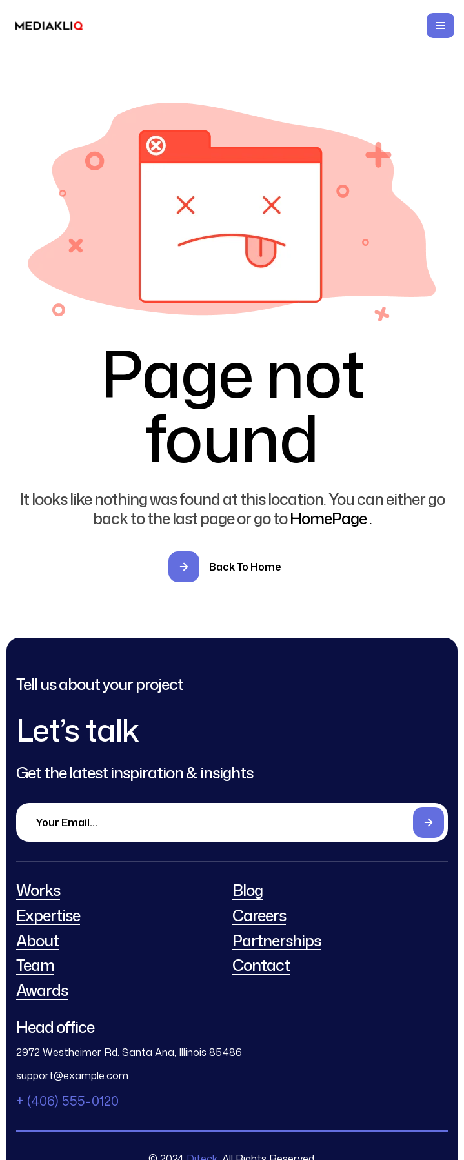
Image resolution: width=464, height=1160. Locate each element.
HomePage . (331, 518)
